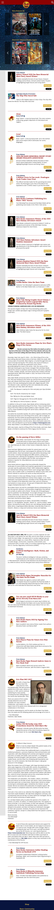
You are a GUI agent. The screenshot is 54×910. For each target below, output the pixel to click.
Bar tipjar (25, 838)
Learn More (47, 609)
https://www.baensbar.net (16, 833)
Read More (47, 85)
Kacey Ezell (19, 116)
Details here (47, 105)
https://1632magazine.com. (42, 423)
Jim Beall (20, 554)
